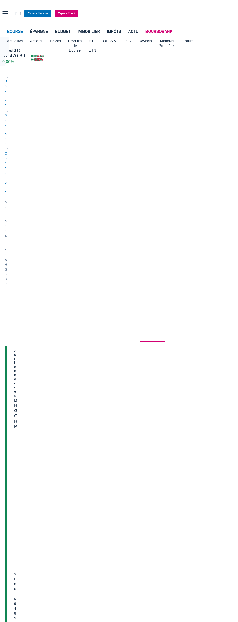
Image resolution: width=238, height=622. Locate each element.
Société (102, 124)
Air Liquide (129, 340)
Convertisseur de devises (139, 429)
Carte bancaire (15, 482)
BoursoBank (158, 32)
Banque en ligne (16, 468)
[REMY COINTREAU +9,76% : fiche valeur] (183, 59)
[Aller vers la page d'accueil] (119, 14)
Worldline (128, 361)
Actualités (32, 124)
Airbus (126, 333)
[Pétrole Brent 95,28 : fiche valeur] (103, 56)
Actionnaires (152, 124)
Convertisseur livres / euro (199, 429)
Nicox (9, 368)
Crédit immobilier (95, 475)
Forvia (67, 333)
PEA (163, 482)
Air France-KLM (16, 312)
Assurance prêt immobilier (179, 468)
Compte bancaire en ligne (23, 475)
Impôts (114, 32)
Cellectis (11, 340)
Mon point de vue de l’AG (198, 355)
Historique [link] (124, 124)
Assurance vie (93, 468)
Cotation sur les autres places (35, 184)
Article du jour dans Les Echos (202, 362)
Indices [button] (55, 41)
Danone (10, 347)
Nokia (67, 305)
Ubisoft (126, 326)
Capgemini (129, 354)
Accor (125, 347)
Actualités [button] (15, 41)
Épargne (39, 32)
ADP (66, 368)
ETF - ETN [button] (112, 43)
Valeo (67, 361)
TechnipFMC (72, 354)
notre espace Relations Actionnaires (108, 258)
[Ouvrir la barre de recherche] (172, 13)
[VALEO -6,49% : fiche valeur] (220, 56)
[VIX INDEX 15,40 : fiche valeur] (144, 59)
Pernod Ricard (131, 319)
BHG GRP (24, 143)
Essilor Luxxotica (17, 319)
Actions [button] (36, 41)
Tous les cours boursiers (22, 436)
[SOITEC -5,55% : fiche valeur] (220, 59)
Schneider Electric (18, 333)
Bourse (15, 32)
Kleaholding (129, 368)
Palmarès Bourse (75, 436)
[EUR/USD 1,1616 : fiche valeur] (144, 56)
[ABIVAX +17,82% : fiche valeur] (183, 56)
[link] (8, 530)
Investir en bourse (173, 475)
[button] (5, 13)
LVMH (9, 361)
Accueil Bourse (15, 429)
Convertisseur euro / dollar (140, 443)
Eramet (68, 319)
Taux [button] (152, 41)
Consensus (79, 124)
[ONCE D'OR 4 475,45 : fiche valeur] (103, 59)
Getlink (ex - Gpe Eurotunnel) (26, 354)
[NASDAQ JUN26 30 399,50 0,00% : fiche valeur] (53, 56)
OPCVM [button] (134, 41)
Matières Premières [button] (198, 43)
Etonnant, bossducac (195, 381)
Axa (7, 305)
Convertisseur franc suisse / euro (203, 436)
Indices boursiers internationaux (86, 429)
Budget (63, 32)
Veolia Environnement (79, 312)
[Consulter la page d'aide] (176, 13)
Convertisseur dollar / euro (140, 436)
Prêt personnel (93, 482)
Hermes (127, 305)
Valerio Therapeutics (136, 312)
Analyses (56, 124)
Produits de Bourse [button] (82, 43)
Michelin (11, 326)
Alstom (68, 326)
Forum (225, 41)
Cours (11, 124)
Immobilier (89, 32)
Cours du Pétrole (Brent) (80, 443)
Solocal (68, 347)
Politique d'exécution (29, 179)
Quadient (69, 340)
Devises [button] (169, 41)
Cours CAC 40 (15, 443)
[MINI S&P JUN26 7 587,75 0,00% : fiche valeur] (53, 59)
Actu (133, 32)
